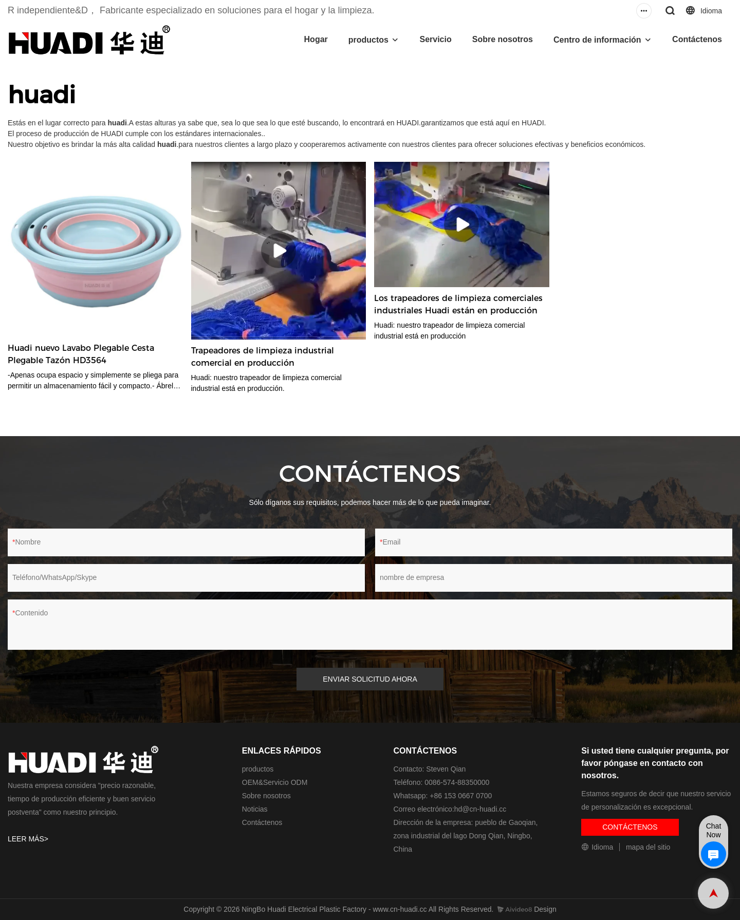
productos (368, 39)
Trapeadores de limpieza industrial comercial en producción (262, 357)
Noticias (255, 809)
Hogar (316, 39)
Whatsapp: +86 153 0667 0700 (443, 796)
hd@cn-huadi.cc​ (480, 809)
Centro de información (597, 39)
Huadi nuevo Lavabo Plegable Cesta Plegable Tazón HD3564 (81, 354)
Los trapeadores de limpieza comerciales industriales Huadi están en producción (458, 304)
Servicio (435, 39)
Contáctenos (697, 39)
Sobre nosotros (502, 39)
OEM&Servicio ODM (275, 782)
